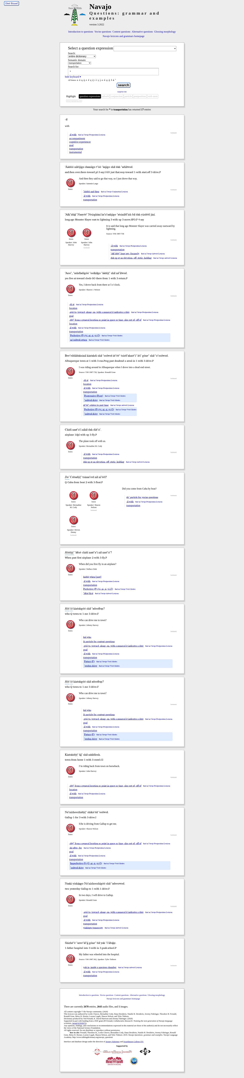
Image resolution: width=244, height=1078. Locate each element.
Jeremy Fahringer (113, 1042)
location (73, 308)
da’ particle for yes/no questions (142, 497)
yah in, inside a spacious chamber (99, 967)
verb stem (153, 96)
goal (71, 145)
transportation (76, 148)
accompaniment (77, 138)
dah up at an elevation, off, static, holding (131, 258)
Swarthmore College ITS (133, 1042)
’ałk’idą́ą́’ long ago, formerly (125, 253)
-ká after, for (75, 848)
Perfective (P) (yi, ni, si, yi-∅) (85, 335)
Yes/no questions (102, 31)
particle (128, 96)
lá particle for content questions (99, 641)
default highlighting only (74, 101)
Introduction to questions (80, 31)
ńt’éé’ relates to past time (96, 405)
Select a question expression (90, 48)
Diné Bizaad (11, 3)
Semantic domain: (77, 60)
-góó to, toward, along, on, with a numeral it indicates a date (99, 312)
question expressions (90, 96)
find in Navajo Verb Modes (112, 335)
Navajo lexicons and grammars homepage (122, 36)
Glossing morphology (165, 31)
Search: (71, 53)
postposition (140, 96)
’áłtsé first (88, 593)
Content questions (121, 31)
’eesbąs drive (90, 666)
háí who (87, 637)
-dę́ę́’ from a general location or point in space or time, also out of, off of (105, 320)
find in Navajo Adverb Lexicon (153, 253)
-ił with (72, 134)
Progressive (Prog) (93, 396)
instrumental (75, 152)
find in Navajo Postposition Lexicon (91, 134)
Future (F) (89, 661)
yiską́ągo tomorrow (93, 928)
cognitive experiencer (80, 142)
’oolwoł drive (91, 400)
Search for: (73, 66)
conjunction (117, 96)
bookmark (174, 133)
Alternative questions (142, 31)
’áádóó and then (91, 191)
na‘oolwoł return (78, 340)
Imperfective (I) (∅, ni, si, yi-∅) (86, 863)
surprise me (122, 92)
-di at (71, 304)
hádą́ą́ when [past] (92, 577)
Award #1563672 (79, 1023)
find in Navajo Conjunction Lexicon (114, 191)
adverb (105, 96)
